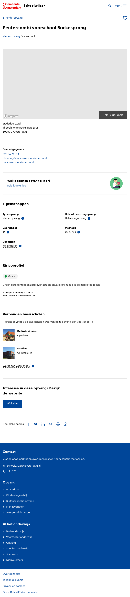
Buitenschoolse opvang (18, 501)
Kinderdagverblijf (15, 495)
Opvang (9, 543)
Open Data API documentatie (20, 592)
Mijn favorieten (13, 507)
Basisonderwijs (13, 531)
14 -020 (9, 471)
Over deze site (11, 574)
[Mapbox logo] (11, 116)
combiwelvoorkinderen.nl (18, 162)
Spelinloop (11, 554)
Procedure (11, 489)
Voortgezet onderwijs (17, 537)
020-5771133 (11, 154)
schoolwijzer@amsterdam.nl (22, 466)
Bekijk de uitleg (16, 185)
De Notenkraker (27, 331)
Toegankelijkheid (13, 580)
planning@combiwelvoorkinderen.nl (25, 158)
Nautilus (22, 348)
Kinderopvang (13, 18)
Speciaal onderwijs (16, 548)
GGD (30, 293)
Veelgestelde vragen (17, 512)
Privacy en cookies (14, 586)
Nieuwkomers (13, 560)
